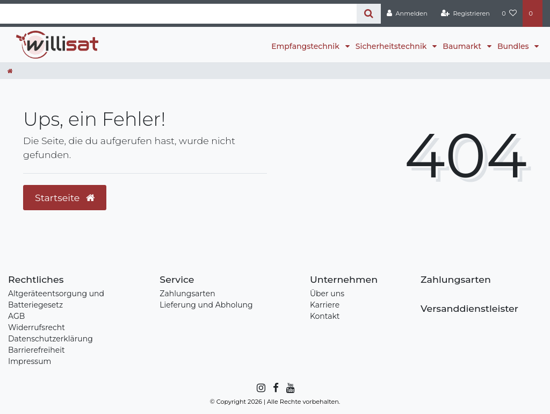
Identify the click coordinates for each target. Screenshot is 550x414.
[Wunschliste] (509, 13)
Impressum (29, 361)
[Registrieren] (465, 13)
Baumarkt (463, 46)
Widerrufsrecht (36, 327)
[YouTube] (290, 388)
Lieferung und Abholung (206, 305)
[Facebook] (275, 388)
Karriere (324, 305)
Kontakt (325, 316)
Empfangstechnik (306, 46)
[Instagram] (260, 388)
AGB (16, 316)
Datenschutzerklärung (50, 339)
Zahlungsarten (187, 293)
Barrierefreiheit (36, 350)
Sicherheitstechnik (392, 46)
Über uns (327, 293)
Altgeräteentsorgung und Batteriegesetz (56, 299)
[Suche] (369, 14)
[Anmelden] (407, 13)
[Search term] (178, 14)
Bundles (514, 46)
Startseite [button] (65, 197)
